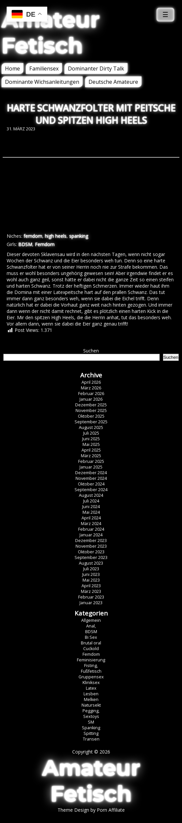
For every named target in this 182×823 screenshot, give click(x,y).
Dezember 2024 (91, 473)
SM (91, 722)
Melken (91, 699)
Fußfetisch (91, 671)
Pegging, (91, 711)
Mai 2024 (91, 512)
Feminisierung (91, 660)
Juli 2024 (91, 501)
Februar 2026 (91, 393)
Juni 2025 (91, 439)
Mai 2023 (91, 580)
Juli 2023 (91, 569)
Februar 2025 (91, 461)
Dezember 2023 (91, 540)
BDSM (25, 244)
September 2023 (91, 557)
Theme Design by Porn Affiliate (91, 810)
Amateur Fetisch (50, 33)
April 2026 (91, 382)
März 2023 (91, 591)
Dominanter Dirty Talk (96, 68)
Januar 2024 (91, 535)
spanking (78, 236)
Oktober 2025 (91, 416)
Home (12, 68)
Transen (91, 739)
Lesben (91, 694)
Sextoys (91, 716)
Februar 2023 (91, 597)
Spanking (91, 728)
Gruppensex (91, 677)
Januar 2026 (91, 399)
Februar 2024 (91, 529)
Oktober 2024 (91, 484)
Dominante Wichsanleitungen (42, 81)
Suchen (91, 350)
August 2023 (91, 563)
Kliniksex (91, 682)
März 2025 (91, 456)
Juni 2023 (91, 574)
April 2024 (91, 518)
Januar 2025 (91, 467)
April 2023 (91, 586)
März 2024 (91, 523)
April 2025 (91, 450)
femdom (33, 236)
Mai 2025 (91, 444)
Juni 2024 (91, 506)
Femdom (45, 244)
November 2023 (91, 546)
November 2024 (91, 478)
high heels (56, 236)
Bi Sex (91, 637)
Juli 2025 (91, 433)
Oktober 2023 (91, 552)
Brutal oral (91, 643)
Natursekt (91, 705)
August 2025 (91, 427)
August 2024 (91, 495)
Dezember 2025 (91, 405)
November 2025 (91, 410)
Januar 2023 (91, 603)
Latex (91, 688)
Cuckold (91, 648)
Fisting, (91, 665)
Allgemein (91, 620)
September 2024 (91, 489)
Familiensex (44, 68)
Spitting (91, 733)
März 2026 (91, 388)
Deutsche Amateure (113, 81)
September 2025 (91, 422)
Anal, (91, 626)
